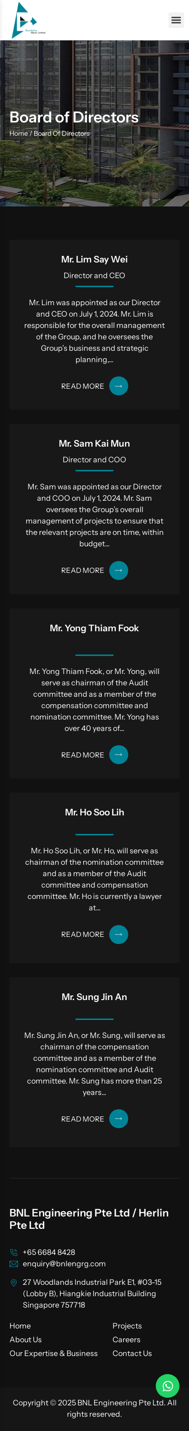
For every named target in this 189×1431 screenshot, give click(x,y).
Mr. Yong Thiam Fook (94, 628)
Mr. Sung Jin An (94, 996)
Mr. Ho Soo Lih (94, 812)
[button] (176, 20)
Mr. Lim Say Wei (94, 259)
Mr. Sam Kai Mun (94, 443)
